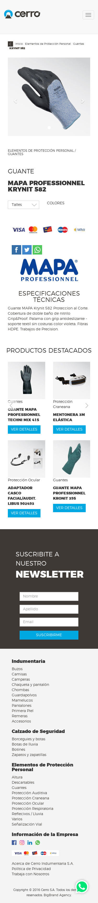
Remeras (19, 716)
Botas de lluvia (25, 744)
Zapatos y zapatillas (29, 755)
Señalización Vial (27, 824)
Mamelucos (22, 700)
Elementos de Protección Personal (48, 44)
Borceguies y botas (28, 739)
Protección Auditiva (29, 793)
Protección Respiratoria (32, 809)
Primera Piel (22, 711)
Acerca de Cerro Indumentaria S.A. (43, 864)
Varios (17, 819)
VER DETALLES (24, 429)
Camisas (19, 674)
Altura (17, 777)
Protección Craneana (30, 798)
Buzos (17, 669)
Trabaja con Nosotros (30, 874)
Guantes (78, 44)
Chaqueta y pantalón (30, 685)
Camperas (21, 679)
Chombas (20, 690)
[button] (16, 101)
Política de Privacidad (31, 869)
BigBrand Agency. (58, 895)
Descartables (23, 783)
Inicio (19, 44)
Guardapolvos (24, 695)
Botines (18, 750)
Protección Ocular (28, 803)
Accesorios (21, 721)
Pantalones (21, 706)
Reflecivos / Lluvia (27, 814)
